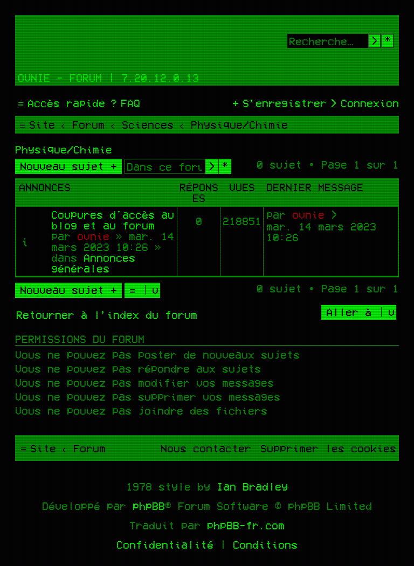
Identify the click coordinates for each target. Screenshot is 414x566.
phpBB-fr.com (246, 525)
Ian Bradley (252, 486)
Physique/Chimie (63, 149)
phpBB (149, 506)
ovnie (93, 236)
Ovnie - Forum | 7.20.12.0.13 (108, 77)
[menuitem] (124, 103)
